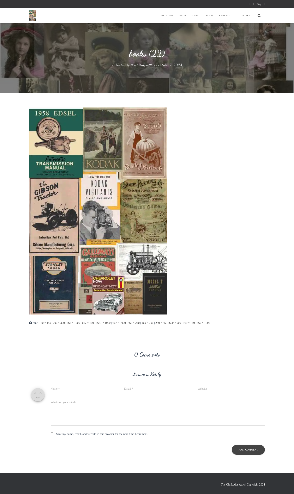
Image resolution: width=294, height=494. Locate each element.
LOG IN (209, 15)
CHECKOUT (226, 15)
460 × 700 (148, 322)
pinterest (253, 4)
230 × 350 (161, 322)
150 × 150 (45, 322)
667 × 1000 (73, 322)
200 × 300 (59, 322)
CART (195, 15)
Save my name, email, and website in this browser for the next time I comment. (102, 434)
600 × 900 (175, 322)
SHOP (182, 15)
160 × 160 (189, 322)
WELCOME (167, 15)
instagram (264, 4)
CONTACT (245, 15)
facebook (249, 4)
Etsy (259, 4)
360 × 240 (134, 322)
